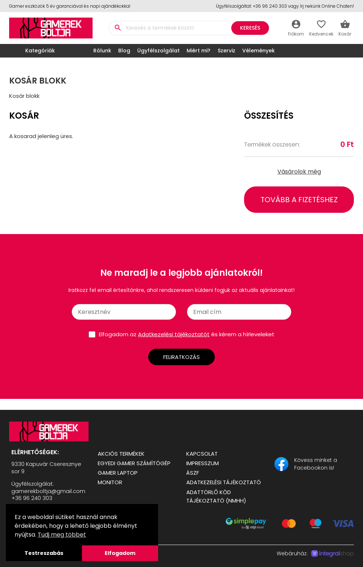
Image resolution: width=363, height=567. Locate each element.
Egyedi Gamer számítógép (134, 463)
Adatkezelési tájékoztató (223, 482)
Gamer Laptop (118, 473)
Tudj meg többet (62, 534)
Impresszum (202, 463)
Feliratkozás (181, 357)
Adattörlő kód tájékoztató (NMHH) (216, 496)
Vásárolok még (299, 171)
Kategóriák (34, 50)
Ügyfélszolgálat (158, 50)
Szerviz (226, 50)
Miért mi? (198, 50)
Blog (124, 50)
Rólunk (102, 50)
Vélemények (258, 50)
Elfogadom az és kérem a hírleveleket (186, 334)
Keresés (250, 28)
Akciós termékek (121, 453)
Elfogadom (120, 553)
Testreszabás (44, 553)
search (117, 28)
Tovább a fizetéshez (299, 199)
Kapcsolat (202, 453)
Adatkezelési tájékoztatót (174, 334)
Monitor (110, 482)
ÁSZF (192, 473)
